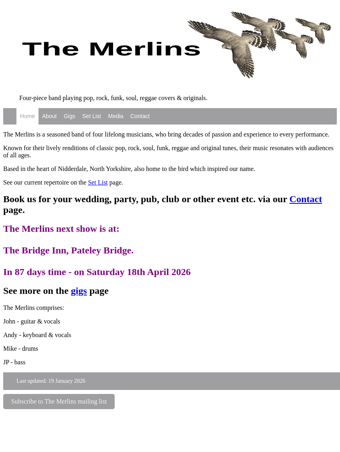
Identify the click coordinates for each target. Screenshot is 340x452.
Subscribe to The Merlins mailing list (59, 401)
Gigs (69, 116)
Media (115, 116)
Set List (91, 116)
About (49, 116)
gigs (79, 290)
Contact (140, 116)
